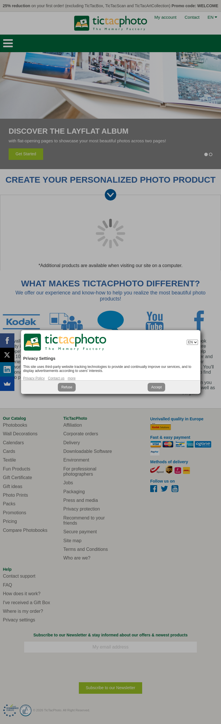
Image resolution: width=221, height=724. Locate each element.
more (71, 378)
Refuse (66, 387)
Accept (156, 387)
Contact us (56, 378)
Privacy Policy (34, 378)
